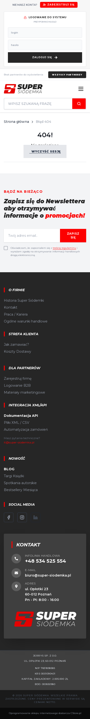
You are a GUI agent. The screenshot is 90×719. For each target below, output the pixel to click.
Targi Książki (14, 476)
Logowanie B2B (17, 385)
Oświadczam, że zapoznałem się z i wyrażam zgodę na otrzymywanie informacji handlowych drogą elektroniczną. (45, 251)
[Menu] (81, 89)
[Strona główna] (23, 89)
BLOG (9, 469)
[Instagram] (22, 517)
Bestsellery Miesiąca (21, 490)
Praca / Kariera (16, 314)
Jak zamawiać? (16, 344)
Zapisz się (73, 235)
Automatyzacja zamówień (26, 429)
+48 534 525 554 (45, 561)
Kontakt (10, 307)
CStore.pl (76, 713)
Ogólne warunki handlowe (26, 321)
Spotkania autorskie (20, 483)
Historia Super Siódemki (24, 300)
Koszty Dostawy (17, 351)
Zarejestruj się (59, 4)
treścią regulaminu (64, 247)
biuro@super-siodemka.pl (48, 575)
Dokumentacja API (21, 415)
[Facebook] (8, 517)
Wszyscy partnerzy (67, 75)
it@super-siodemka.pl (19, 442)
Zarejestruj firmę (17, 378)
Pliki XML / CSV (16, 422)
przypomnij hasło (45, 21)
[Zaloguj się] (45, 57)
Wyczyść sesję (45, 151)
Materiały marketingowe (24, 392)
